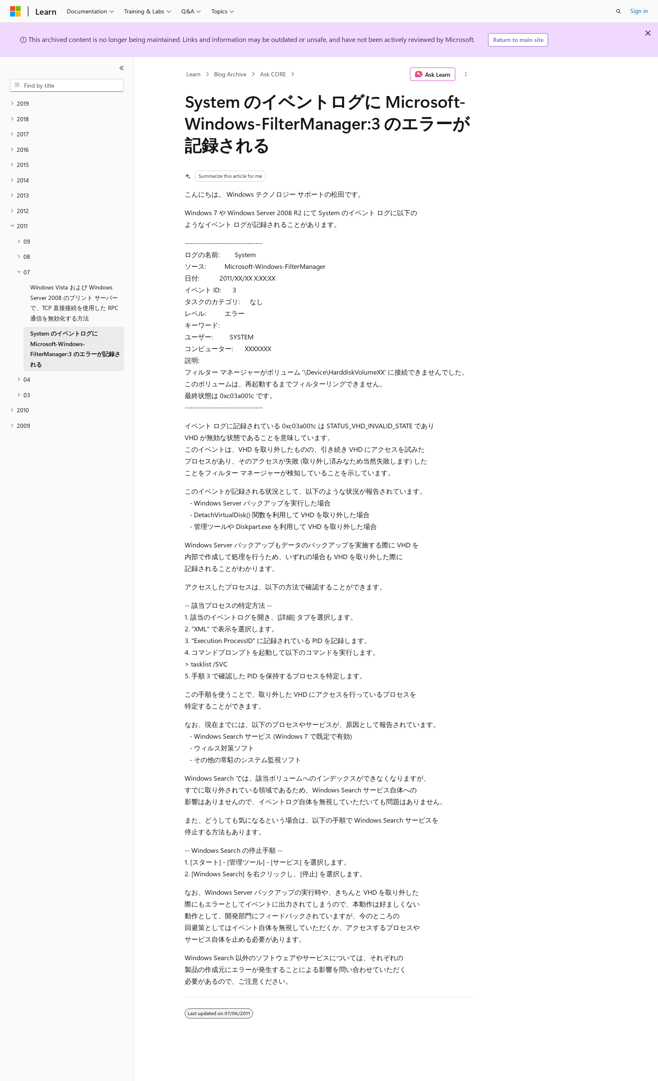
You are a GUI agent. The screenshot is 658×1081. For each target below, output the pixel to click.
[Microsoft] (15, 11)
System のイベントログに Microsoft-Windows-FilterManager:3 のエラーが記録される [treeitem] (75, 348)
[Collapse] (122, 68)
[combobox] (67, 85)
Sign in (639, 11)
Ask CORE (273, 74)
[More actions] (466, 74)
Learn (193, 74)
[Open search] (618, 11)
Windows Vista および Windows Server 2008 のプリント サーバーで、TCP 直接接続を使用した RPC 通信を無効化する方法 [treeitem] (74, 302)
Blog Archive (230, 74)
